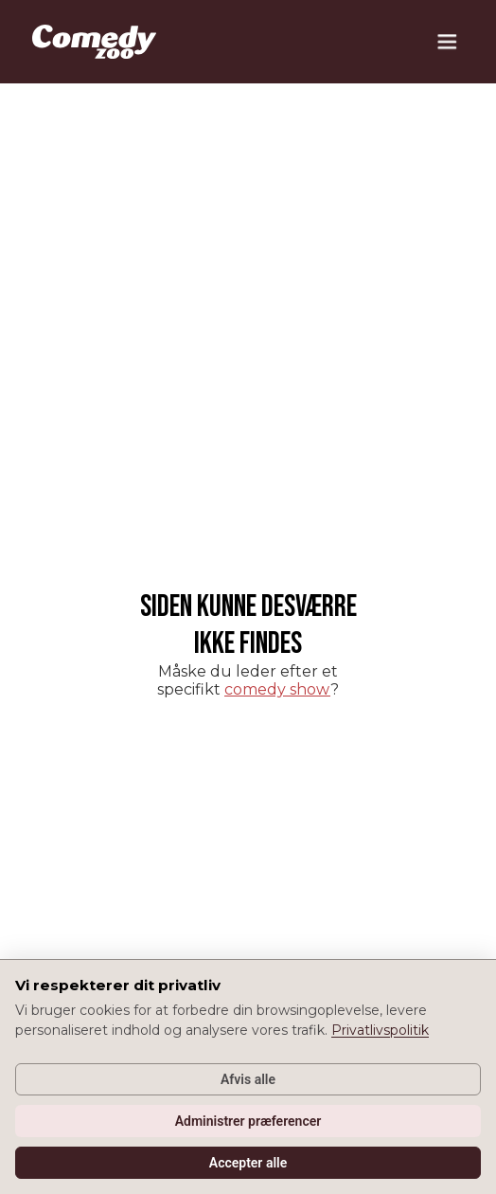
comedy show (277, 689)
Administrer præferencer (248, 1121)
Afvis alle (248, 1079)
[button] (446, 41)
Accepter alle (248, 1162)
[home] (89, 42)
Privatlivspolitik (380, 1030)
